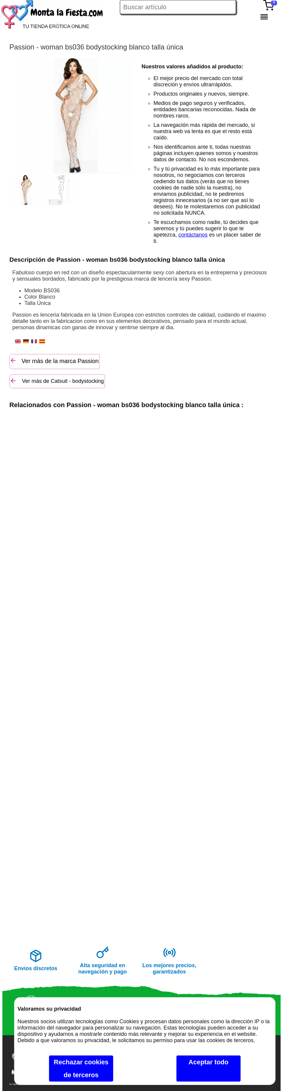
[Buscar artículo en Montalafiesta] (178, 7)
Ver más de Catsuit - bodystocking (57, 380)
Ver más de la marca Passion (54, 360)
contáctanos (192, 235)
